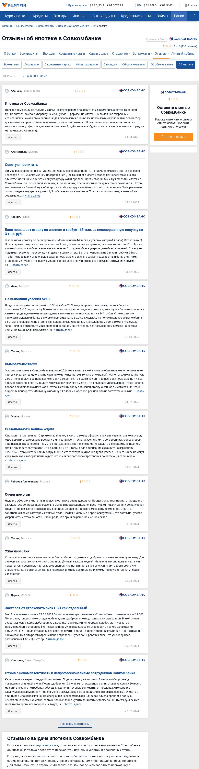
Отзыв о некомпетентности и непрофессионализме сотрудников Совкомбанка (70, 673)
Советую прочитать (21, 165)
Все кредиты (28, 53)
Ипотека (80, 15)
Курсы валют (16, 15)
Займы (162, 15)
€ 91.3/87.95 (115, 5)
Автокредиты (103, 15)
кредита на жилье (45, 745)
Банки (179, 15)
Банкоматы (141, 53)
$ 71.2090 (150, 5)
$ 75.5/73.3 (97, 5)
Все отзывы (11, 64)
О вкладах (110, 64)
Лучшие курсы (76, 5)
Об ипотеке (186, 64)
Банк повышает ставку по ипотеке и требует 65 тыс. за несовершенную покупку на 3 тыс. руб (74, 232)
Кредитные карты (136, 15)
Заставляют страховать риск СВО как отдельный (46, 608)
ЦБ (138, 5)
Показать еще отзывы (74, 724)
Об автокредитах (87, 64)
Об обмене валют (162, 64)
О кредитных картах (58, 64)
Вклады (60, 15)
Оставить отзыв (173, 136)
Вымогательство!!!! (21, 364)
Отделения (120, 53)
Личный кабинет (183, 53)
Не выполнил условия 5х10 (27, 299)
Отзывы (161, 53)
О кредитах (32, 64)
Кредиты (40, 15)
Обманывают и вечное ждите (29, 429)
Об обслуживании (134, 64)
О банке (10, 53)
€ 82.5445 (166, 5)
